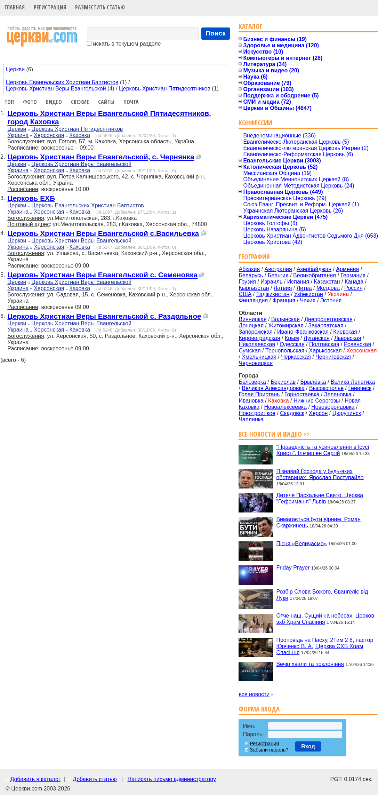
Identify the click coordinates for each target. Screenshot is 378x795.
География (254, 256)
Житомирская (286, 325)
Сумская (249, 350)
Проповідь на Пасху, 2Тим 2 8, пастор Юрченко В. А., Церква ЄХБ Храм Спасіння (324, 646)
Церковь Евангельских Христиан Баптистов (62, 82)
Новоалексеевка (285, 407)
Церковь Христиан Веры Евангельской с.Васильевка (103, 233)
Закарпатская (325, 325)
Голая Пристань (259, 394)
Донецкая (251, 325)
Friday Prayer (292, 568)
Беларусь (251, 275)
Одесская (292, 344)
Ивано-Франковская (303, 332)
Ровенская (357, 344)
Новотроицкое (257, 413)
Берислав (283, 382)
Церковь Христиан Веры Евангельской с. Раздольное (104, 316)
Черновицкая (256, 363)
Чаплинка (251, 419)
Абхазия (249, 269)
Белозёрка (252, 382)
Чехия (307, 300)
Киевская (345, 332)
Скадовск (292, 413)
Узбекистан (308, 294)
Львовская (347, 338)
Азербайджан (314, 269)
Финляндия (253, 300)
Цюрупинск (346, 413)
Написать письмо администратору (171, 779)
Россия (353, 288)
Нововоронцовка (332, 407)
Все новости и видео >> (274, 434)
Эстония (331, 300)
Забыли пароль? (269, 750)
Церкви (15, 69)
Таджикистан (273, 294)
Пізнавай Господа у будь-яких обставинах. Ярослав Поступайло (319, 474)
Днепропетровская (328, 319)
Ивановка (251, 401)
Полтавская (324, 344)
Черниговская (333, 357)
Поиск (216, 33)
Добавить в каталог (35, 779)
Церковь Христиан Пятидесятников (164, 89)
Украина (18, 135)
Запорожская (255, 332)
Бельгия (278, 275)
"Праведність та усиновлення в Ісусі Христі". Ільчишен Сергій (322, 450)
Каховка (79, 135)
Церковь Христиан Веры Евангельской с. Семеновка (102, 275)
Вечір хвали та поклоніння (310, 664)
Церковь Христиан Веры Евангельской (56, 89)
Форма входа (259, 709)
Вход (308, 746)
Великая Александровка (273, 388)
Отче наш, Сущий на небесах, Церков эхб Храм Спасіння (325, 619)
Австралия (278, 269)
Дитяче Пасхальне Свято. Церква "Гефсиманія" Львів (319, 498)
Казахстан (327, 282)
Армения (347, 269)
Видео (54, 102)
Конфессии (255, 122)
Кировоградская (259, 338)
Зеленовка (338, 394)
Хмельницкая (259, 357)
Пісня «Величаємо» (301, 543)
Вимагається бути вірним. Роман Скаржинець (318, 522)
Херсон (318, 413)
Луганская (317, 338)
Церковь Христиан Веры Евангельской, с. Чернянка (100, 157)
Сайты (106, 102)
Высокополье (326, 388)
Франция (283, 300)
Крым (292, 338)
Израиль (271, 282)
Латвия (283, 288)
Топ (9, 102)
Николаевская (257, 344)
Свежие (80, 102)
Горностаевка (302, 394)
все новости (254, 694)
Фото (30, 102)
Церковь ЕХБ (31, 198)
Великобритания (314, 275)
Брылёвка (313, 382)
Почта (131, 102)
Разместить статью (100, 7)
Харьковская (325, 350)
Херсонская (49, 135)
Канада (354, 282)
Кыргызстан (254, 288)
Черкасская (296, 357)
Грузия (247, 282)
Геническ (359, 388)
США (245, 294)
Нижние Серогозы (316, 401)
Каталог (251, 26)
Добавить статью (95, 779)
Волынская (285, 319)
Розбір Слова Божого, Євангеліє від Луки (322, 595)
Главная (15, 7)
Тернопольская (284, 350)
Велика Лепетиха (353, 382)
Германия (352, 275)
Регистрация (50, 7)
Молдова (328, 288)
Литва (304, 288)
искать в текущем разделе (124, 44)
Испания (298, 282)
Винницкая (252, 319)
